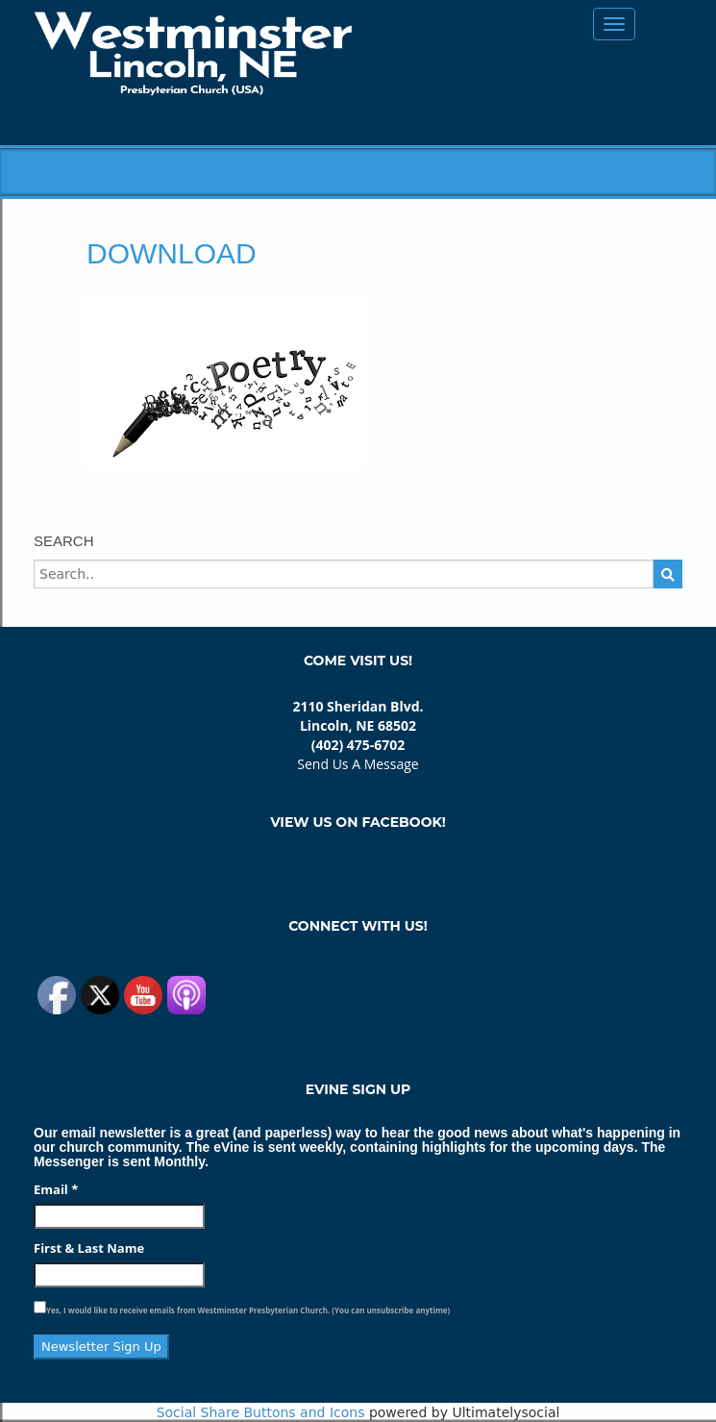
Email (56, 1189)
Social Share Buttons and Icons (261, 1412)
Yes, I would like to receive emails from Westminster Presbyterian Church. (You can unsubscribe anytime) (248, 1310)
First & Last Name (89, 1248)
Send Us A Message (357, 764)
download (171, 253)
